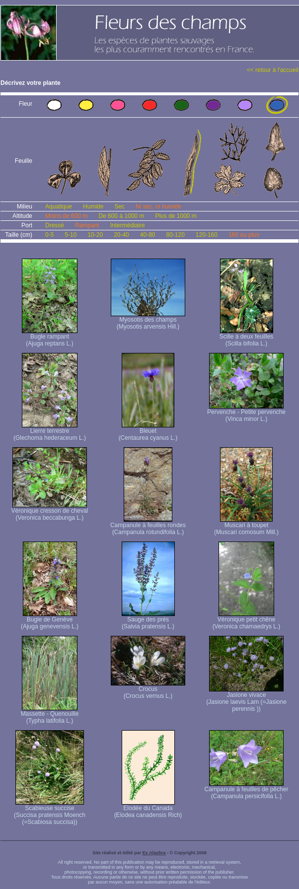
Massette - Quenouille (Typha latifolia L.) (50, 714)
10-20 (95, 234)
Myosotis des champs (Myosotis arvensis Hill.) (148, 320)
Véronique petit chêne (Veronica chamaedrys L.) (247, 620)
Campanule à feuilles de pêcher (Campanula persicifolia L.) (247, 790)
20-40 (121, 234)
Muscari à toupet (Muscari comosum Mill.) (246, 526)
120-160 (207, 234)
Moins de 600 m (66, 215)
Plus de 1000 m (175, 215)
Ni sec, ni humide (158, 206)
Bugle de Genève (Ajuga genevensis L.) (49, 620)
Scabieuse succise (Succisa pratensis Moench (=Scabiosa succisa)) (49, 812)
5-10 (70, 234)
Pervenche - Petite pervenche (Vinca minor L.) (246, 412)
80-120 (175, 234)
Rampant (87, 225)
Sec (119, 206)
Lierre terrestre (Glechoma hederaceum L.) (49, 431)
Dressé (54, 225)
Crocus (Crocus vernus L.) (148, 689)
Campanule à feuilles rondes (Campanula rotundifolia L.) (148, 526)
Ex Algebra (154, 852)
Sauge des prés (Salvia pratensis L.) (148, 620)
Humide (93, 206)
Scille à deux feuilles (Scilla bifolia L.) (247, 337)
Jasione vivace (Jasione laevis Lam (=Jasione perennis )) (246, 699)
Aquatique (58, 206)
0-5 (49, 234)
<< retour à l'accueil (273, 70)
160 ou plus (243, 234)
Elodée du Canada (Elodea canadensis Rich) (148, 809)
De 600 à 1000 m (121, 215)
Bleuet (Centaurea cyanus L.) (148, 431)
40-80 (147, 234)
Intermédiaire (127, 225)
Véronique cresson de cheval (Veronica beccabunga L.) (49, 511)
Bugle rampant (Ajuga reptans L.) (49, 337)
